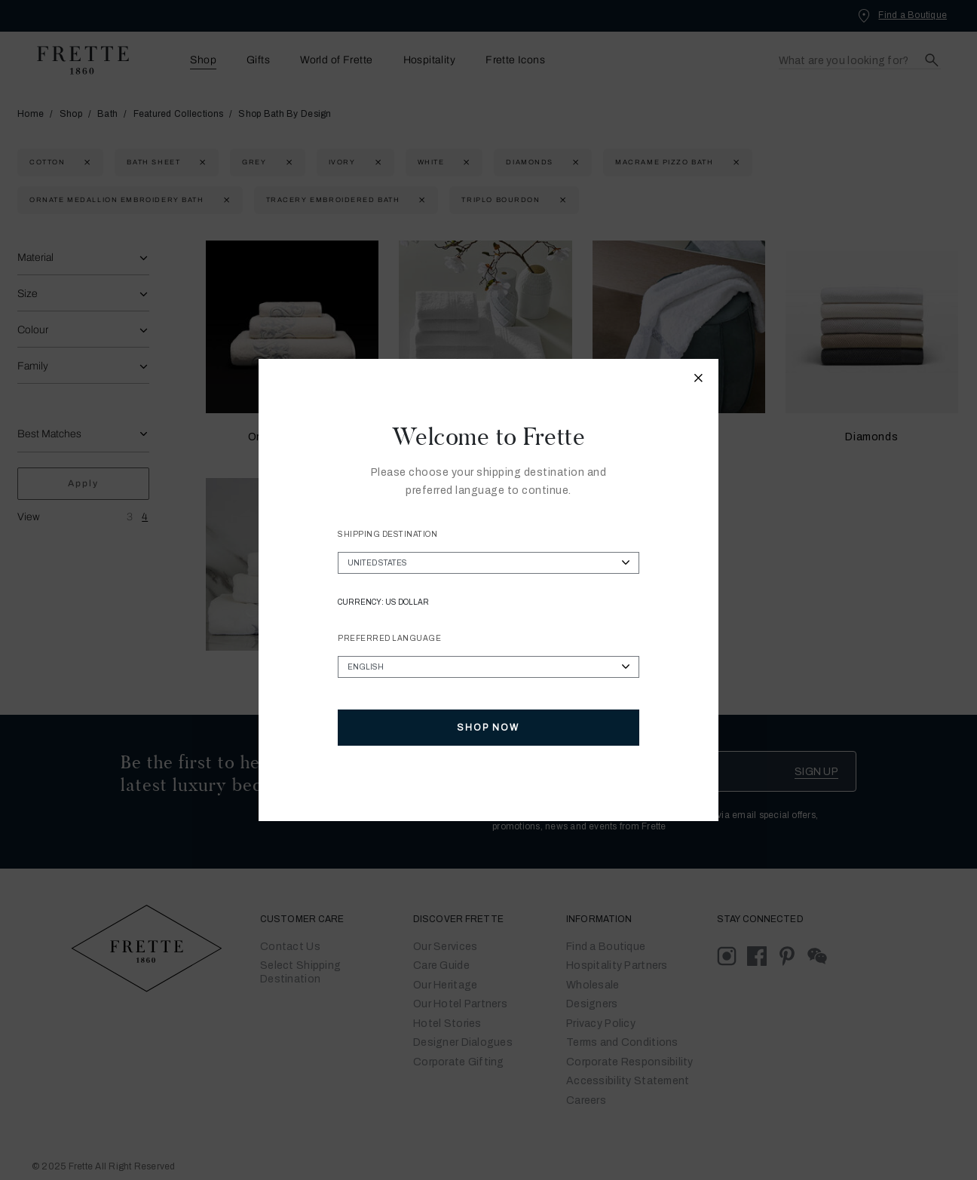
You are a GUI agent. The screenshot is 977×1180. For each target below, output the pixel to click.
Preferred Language (389, 638)
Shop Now (488, 727)
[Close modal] (698, 380)
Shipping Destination (387, 534)
